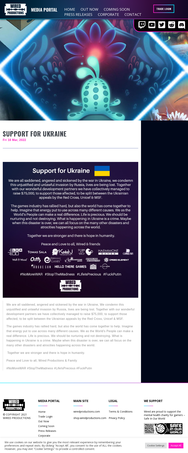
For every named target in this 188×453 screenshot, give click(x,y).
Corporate (108, 14)
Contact (133, 14)
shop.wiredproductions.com (89, 418)
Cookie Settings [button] (155, 445)
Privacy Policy (117, 418)
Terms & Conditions (121, 411)
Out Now (89, 9)
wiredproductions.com (86, 411)
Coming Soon (117, 9)
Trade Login (163, 9)
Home (69, 9)
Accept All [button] (176, 445)
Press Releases (78, 14)
